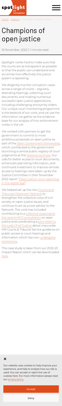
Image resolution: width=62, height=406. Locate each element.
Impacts (15, 19)
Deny (31, 398)
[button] (5, 359)
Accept (31, 389)
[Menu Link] (56, 8)
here (5, 256)
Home (5, 19)
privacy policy (15, 379)
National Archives (38, 155)
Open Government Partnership (38, 143)
